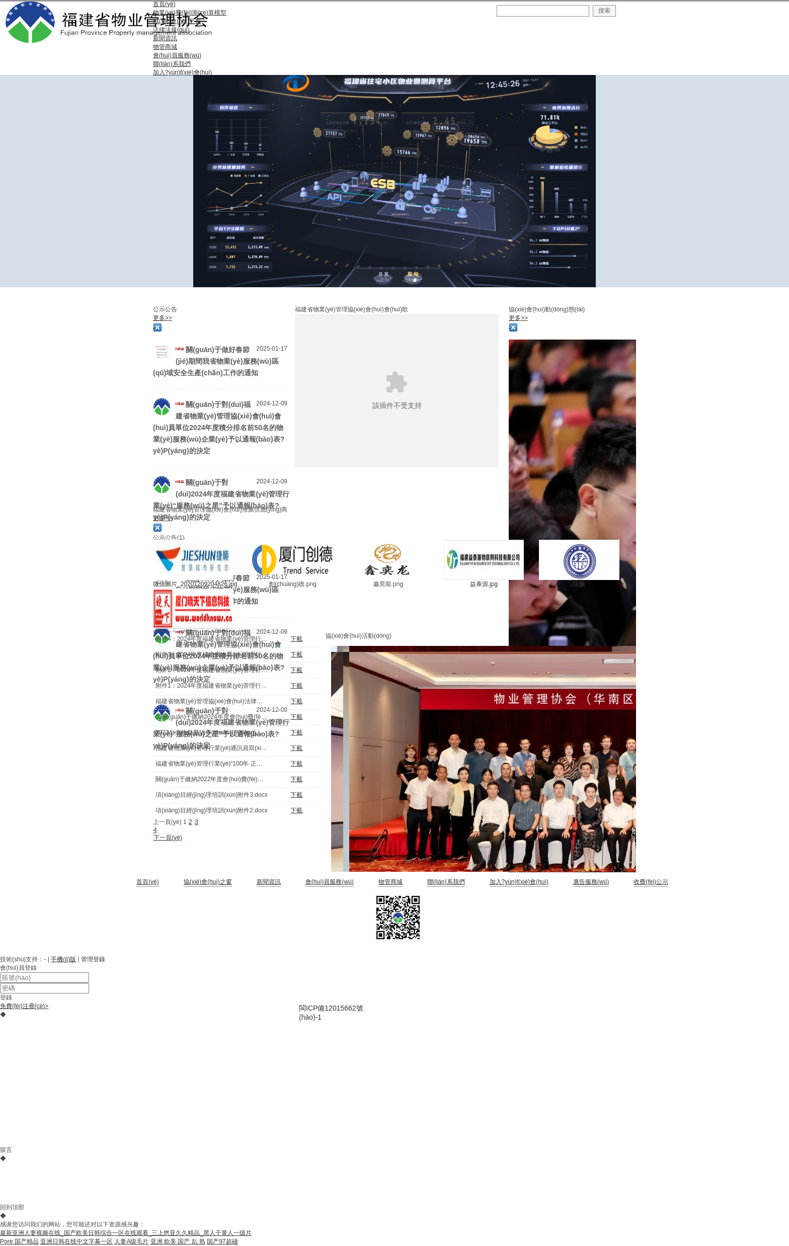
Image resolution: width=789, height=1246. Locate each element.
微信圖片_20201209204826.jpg (195, 584)
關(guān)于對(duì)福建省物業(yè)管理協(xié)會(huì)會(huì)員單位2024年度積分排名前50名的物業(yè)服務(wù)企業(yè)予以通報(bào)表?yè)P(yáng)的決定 (218, 427)
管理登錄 (93, 959)
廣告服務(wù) (591, 881)
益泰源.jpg (484, 584)
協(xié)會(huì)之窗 (208, 881)
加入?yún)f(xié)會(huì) (519, 881)
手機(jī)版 (63, 959)
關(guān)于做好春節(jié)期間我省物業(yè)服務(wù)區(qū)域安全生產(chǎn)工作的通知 (216, 361)
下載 (296, 638)
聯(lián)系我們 (446, 881)
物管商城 (390, 881)
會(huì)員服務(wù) (329, 881)
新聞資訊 (269, 881)
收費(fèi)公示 (651, 881)
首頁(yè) (147, 881)
